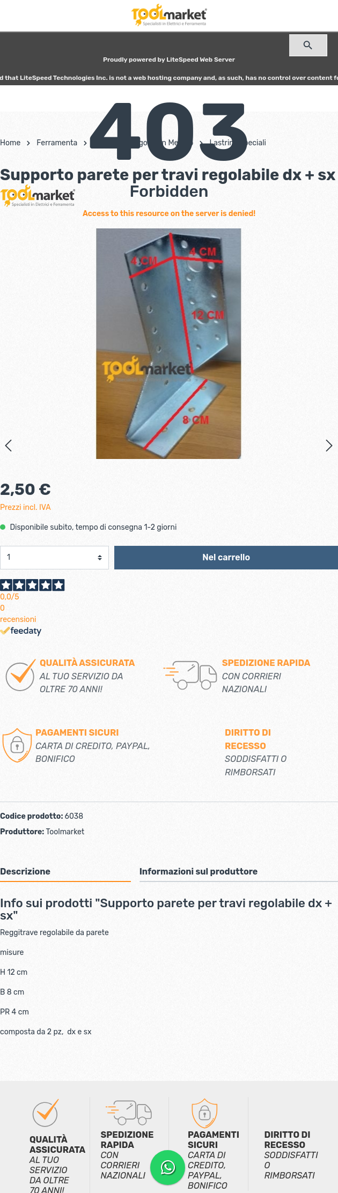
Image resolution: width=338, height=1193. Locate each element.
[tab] (65, 871)
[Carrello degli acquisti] (169, 96)
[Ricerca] (308, 45)
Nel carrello (226, 557)
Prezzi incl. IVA (25, 507)
